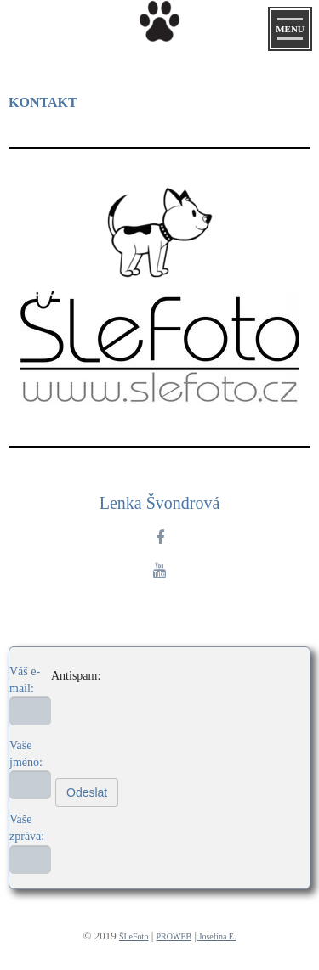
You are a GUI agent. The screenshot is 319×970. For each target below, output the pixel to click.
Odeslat (86, 792)
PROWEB (174, 936)
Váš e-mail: (24, 680)
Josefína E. (217, 936)
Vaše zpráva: (26, 828)
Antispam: (75, 675)
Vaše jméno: (26, 754)
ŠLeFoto (133, 936)
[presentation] (128, 705)
